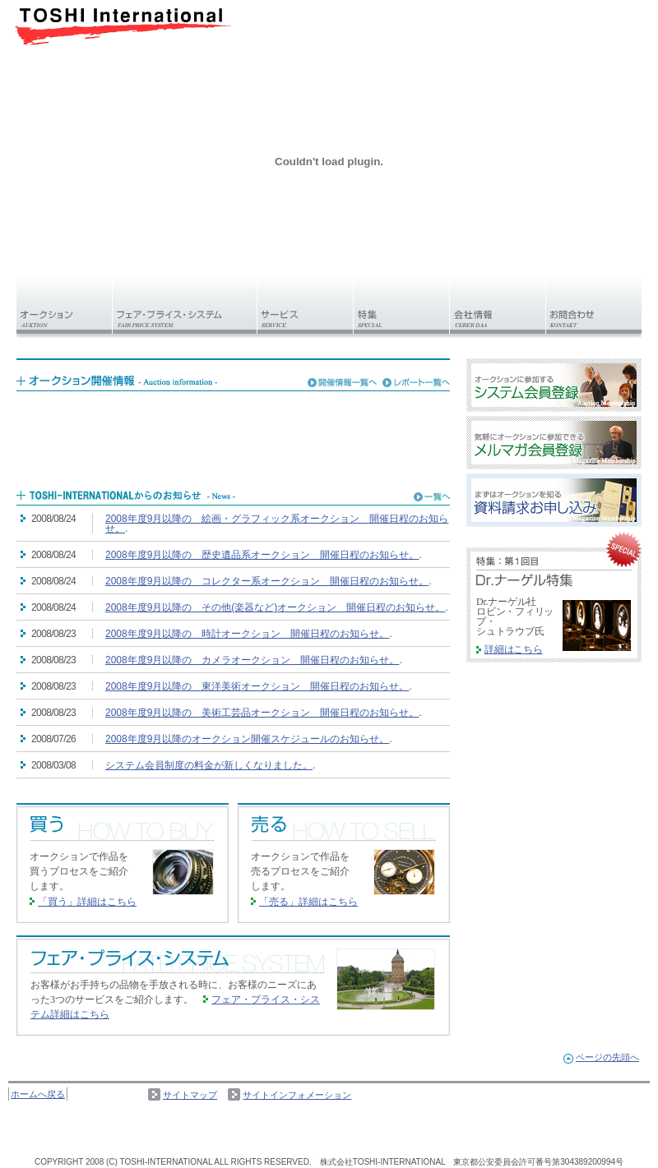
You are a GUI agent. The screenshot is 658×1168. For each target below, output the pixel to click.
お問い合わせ (594, 305)
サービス (305, 305)
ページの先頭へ (607, 1057)
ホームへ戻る (38, 1094)
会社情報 (498, 305)
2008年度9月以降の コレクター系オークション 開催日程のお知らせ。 (267, 581)
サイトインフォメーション (297, 1095)
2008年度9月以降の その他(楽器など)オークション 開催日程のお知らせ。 (275, 607)
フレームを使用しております (233, 432)
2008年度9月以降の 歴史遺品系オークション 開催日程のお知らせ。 (262, 555)
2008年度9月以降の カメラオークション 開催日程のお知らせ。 (252, 660)
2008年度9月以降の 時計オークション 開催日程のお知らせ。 (247, 633)
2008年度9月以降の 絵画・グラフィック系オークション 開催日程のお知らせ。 (276, 523)
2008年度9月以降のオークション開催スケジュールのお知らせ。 (247, 739)
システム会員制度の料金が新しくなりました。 (209, 765)
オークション (64, 305)
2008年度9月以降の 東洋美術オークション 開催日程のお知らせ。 (257, 686)
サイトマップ (190, 1095)
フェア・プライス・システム (185, 305)
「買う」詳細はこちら (87, 901)
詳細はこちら (513, 649)
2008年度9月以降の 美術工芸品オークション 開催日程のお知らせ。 (262, 712)
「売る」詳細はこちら (308, 901)
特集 (402, 305)
